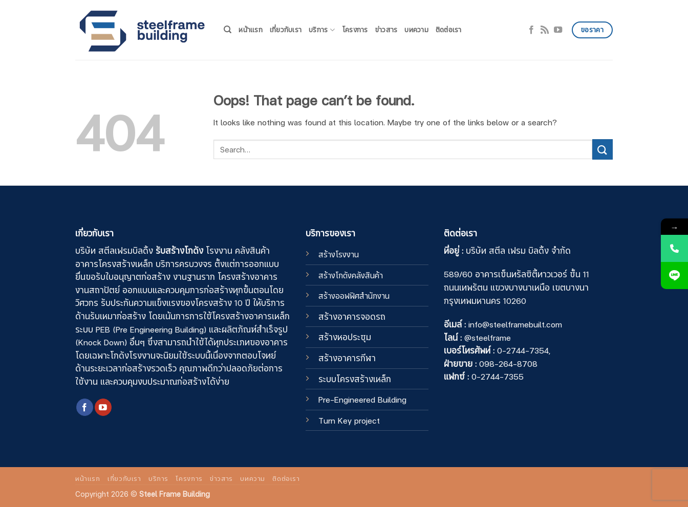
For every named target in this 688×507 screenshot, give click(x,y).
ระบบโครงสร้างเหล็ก (354, 378)
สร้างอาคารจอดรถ (351, 316)
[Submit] (602, 149)
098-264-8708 (508, 363)
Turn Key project (349, 420)
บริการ (322, 30)
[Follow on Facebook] (531, 30)
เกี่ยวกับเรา (286, 29)
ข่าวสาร (386, 29)
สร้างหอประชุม (344, 336)
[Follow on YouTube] (558, 30)
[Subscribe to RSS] (545, 30)
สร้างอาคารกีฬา (347, 357)
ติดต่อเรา (449, 29)
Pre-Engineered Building (362, 399)
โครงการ (355, 29)
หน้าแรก (251, 29)
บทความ (416, 29)
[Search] (227, 29)
